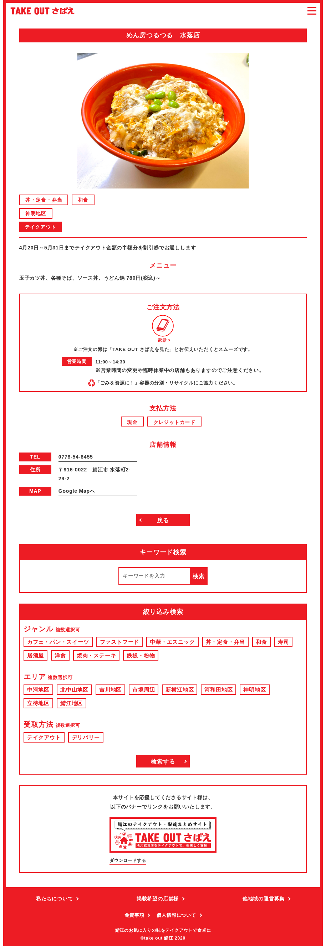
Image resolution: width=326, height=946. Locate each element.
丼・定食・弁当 (43, 200)
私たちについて (54, 898)
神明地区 (35, 213)
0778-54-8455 (75, 457)
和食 (83, 200)
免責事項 (134, 915)
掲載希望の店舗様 (158, 898)
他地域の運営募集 (264, 898)
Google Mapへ (76, 491)
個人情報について (176, 915)
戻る (163, 520)
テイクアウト (40, 227)
